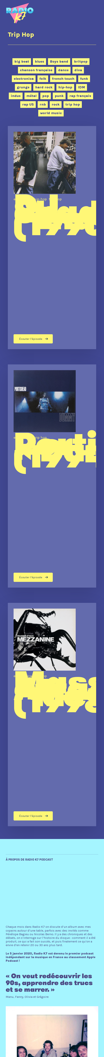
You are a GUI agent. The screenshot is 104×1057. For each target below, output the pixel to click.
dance (63, 70)
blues (39, 61)
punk (59, 96)
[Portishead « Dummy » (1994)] (52, 476)
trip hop (72, 104)
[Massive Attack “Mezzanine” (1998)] (52, 714)
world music (51, 113)
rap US (28, 104)
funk (84, 79)
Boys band (59, 61)
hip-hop (65, 87)
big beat (21, 61)
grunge (23, 87)
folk (42, 79)
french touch (63, 79)
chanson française (36, 70)
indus (16, 96)
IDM (81, 87)
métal (31, 96)
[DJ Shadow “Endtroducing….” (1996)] (52, 237)
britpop (81, 61)
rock (56, 104)
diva (78, 70)
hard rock (44, 87)
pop (45, 96)
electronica (24, 79)
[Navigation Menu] (91, 10)
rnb (43, 104)
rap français (80, 96)
